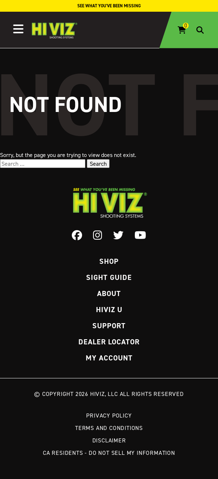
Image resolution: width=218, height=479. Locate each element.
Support (109, 325)
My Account (109, 358)
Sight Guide (109, 277)
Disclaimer (109, 440)
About (109, 293)
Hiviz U (109, 309)
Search (98, 163)
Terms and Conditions (109, 427)
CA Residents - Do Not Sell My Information (109, 452)
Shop (109, 261)
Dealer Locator (109, 342)
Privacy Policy (109, 415)
